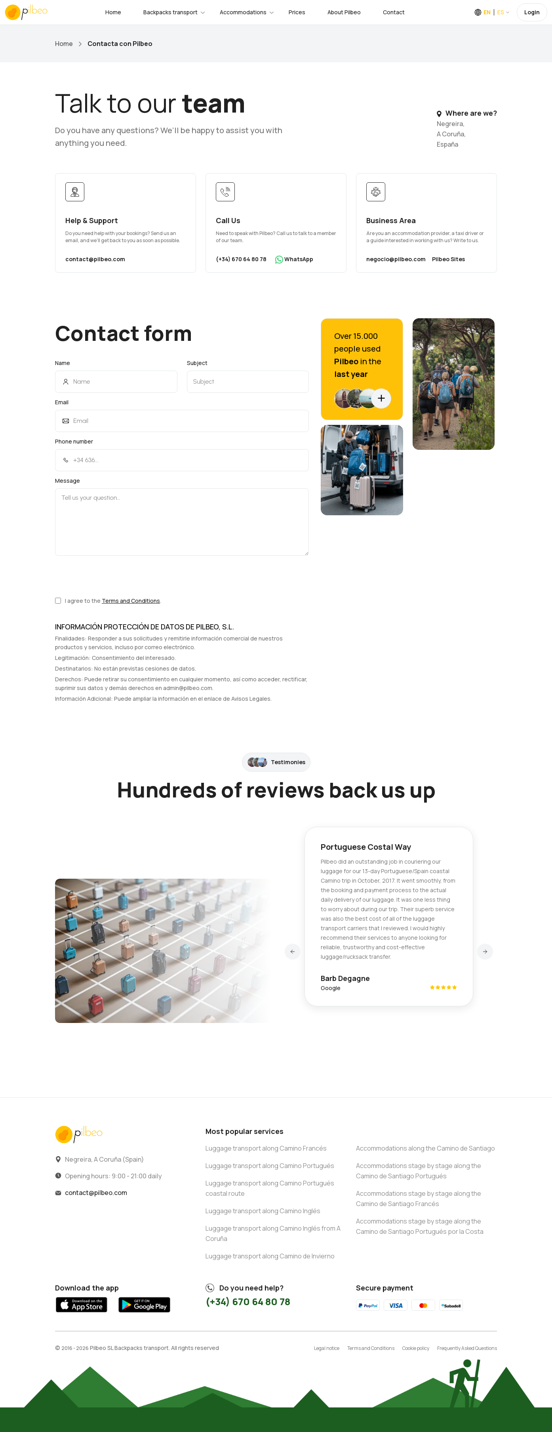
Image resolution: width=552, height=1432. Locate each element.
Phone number (74, 441)
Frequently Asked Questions (467, 1348)
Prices (297, 12)
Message (67, 480)
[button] (293, 952)
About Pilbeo (344, 12)
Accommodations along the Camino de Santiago (425, 1148)
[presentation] (115, 575)
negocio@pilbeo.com (396, 259)
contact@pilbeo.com (95, 259)
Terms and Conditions (131, 600)
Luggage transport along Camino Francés (266, 1148)
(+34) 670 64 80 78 (241, 259)
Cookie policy (415, 1348)
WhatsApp (294, 259)
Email (62, 402)
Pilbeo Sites (448, 259)
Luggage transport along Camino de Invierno (270, 1256)
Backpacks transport (170, 12)
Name (62, 363)
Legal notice (326, 1348)
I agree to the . (108, 600)
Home (113, 12)
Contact (394, 12)
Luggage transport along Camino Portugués (270, 1165)
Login (532, 12)
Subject (197, 363)
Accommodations (243, 12)
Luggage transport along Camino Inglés (263, 1210)
